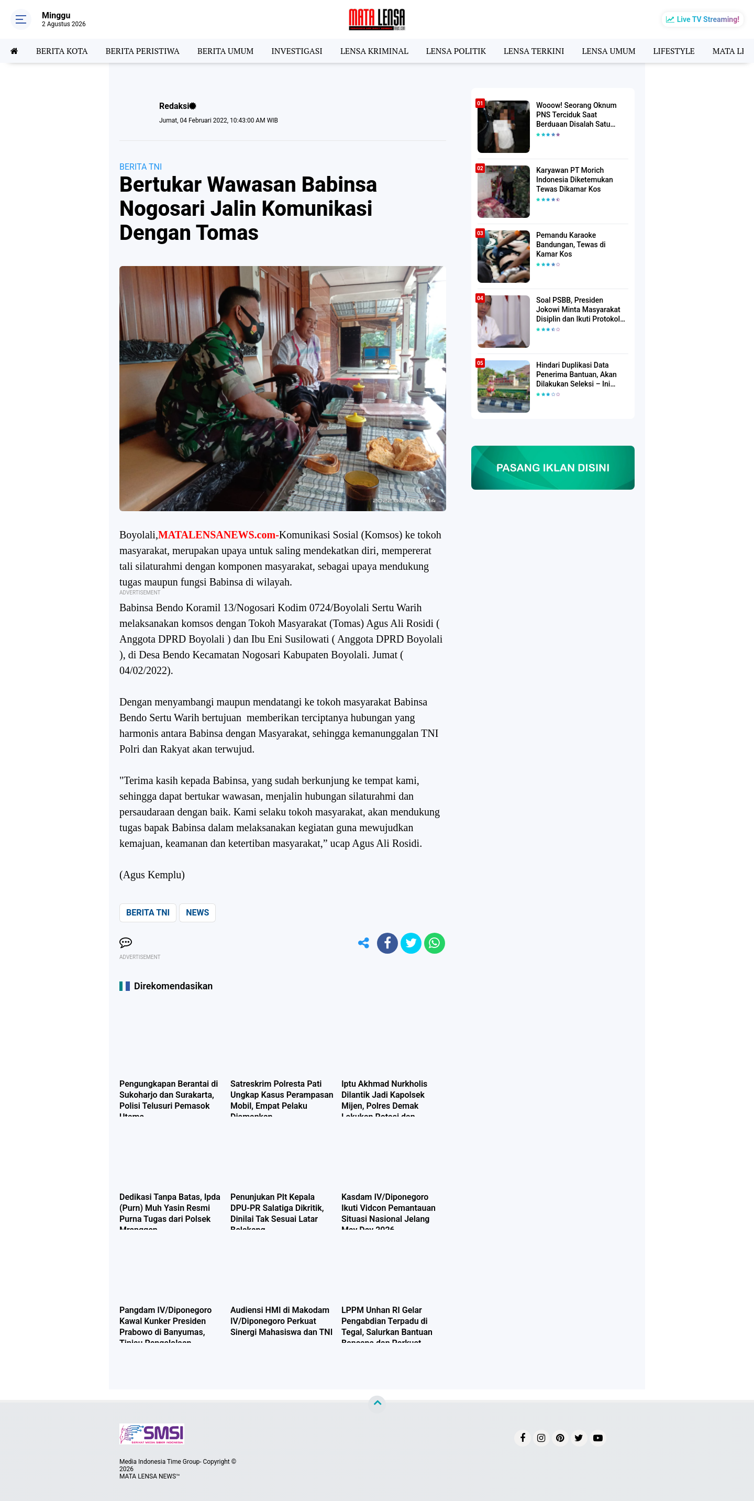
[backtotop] (377, 1405)
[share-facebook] (387, 943)
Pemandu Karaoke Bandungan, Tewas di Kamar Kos (571, 244)
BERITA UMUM (225, 51)
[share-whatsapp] (434, 943)
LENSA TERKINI (534, 51)
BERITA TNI (140, 167)
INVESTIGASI (297, 51)
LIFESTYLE (674, 51)
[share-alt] (363, 943)
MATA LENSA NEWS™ (149, 1476)
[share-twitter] (411, 943)
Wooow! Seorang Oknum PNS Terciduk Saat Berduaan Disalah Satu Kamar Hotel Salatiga (576, 115)
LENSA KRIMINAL (374, 51)
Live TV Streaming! (708, 19)
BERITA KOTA (62, 51)
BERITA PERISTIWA (143, 51)
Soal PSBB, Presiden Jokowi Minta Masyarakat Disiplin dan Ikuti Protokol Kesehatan (578, 310)
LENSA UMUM (608, 51)
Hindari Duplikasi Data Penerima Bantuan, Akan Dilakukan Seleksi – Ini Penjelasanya (576, 375)
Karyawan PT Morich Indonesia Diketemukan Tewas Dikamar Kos (574, 179)
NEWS (197, 913)
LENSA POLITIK (456, 51)
